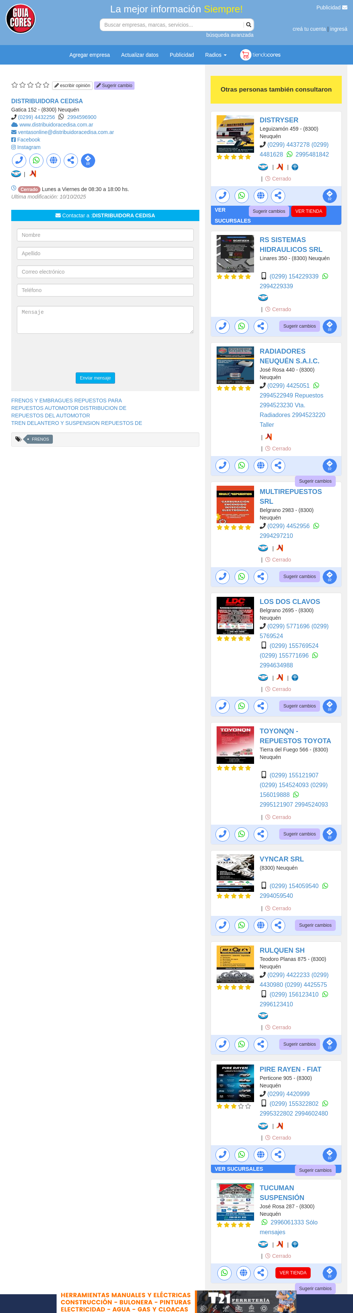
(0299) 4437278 (289, 145)
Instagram (28, 147)
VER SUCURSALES (239, 1169)
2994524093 (311, 804)
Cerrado (278, 179)
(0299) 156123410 (294, 994)
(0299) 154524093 (285, 785)
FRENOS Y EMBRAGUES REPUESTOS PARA (66, 401)
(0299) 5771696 (289, 626)
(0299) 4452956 (289, 526)
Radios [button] (216, 55)
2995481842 (312, 154)
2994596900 (82, 117)
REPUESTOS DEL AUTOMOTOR (50, 416)
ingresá (338, 29)
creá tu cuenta (309, 29)
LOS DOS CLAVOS (290, 601)
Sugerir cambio (114, 85)
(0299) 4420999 (288, 1094)
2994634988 (276, 665)
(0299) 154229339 (294, 276)
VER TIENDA (308, 211)
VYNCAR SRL (282, 859)
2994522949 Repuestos (291, 395)
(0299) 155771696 (285, 655)
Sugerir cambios (269, 211)
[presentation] (74, 354)
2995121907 (277, 804)
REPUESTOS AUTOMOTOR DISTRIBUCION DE (68, 408)
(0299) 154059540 (294, 886)
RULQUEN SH (282, 950)
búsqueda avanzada (229, 35)
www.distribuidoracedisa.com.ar (56, 125)
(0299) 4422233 (289, 975)
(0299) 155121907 (294, 775)
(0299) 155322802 (294, 1104)
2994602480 (311, 1113)
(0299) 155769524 (294, 646)
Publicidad (332, 8)
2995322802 (277, 1113)
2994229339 (276, 286)
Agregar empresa (89, 55)
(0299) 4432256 (36, 117)
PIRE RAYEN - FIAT (291, 1069)
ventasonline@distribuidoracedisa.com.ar (66, 132)
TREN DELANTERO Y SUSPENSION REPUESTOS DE (76, 423)
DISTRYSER (279, 120)
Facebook (28, 140)
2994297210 (276, 536)
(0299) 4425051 (289, 385)
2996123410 (276, 1004)
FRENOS (40, 439)
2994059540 (276, 896)
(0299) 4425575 (306, 985)
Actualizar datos (140, 55)
